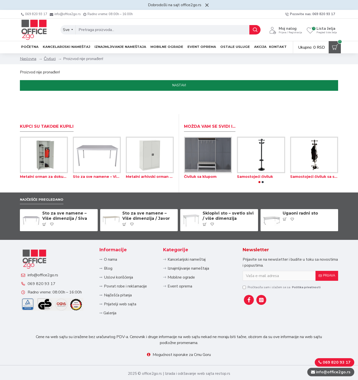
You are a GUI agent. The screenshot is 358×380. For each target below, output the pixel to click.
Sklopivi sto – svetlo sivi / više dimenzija (228, 198)
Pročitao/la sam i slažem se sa (282, 269)
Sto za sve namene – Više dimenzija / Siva (97, 158)
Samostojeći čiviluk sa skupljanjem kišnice (314, 158)
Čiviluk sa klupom (200, 158)
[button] (260, 164)
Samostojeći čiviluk (255, 158)
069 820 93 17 (46, 278)
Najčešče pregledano (46, 181)
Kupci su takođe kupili (47, 108)
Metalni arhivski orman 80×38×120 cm (150, 158)
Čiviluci (50, 59)
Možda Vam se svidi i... (209, 108)
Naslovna (28, 59)
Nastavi (179, 85)
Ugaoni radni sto (300, 195)
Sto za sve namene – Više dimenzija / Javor (146, 198)
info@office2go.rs (48, 265)
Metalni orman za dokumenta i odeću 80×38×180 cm (44, 158)
